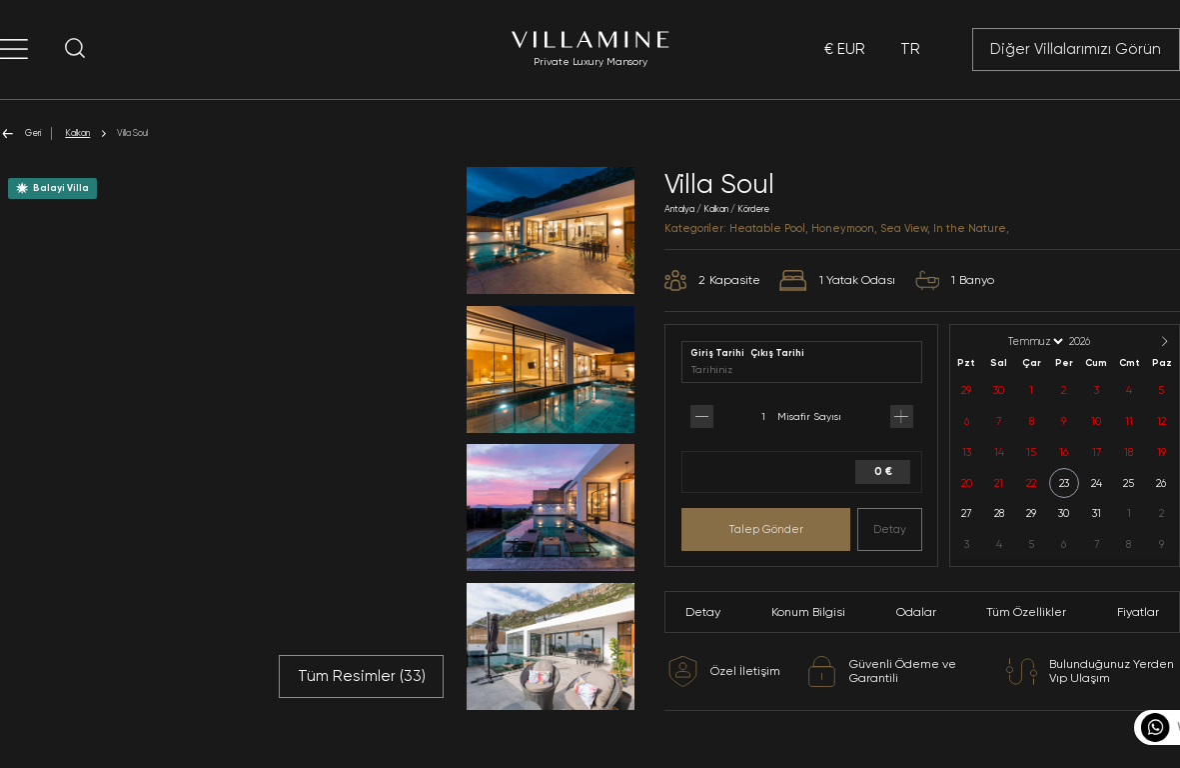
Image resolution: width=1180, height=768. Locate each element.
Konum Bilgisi (808, 612)
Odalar (916, 612)
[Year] (1096, 341)
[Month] (1034, 341)
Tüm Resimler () (362, 676)
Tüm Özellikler (1026, 612)
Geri (20, 133)
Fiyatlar (1138, 612)
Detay (889, 529)
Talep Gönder (765, 529)
